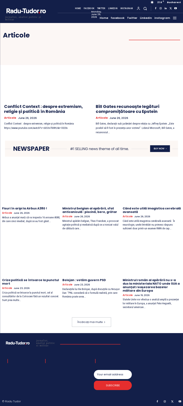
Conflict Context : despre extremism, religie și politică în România (43, 109)
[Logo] (30, 342)
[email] (113, 374)
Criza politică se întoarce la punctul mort (30, 281)
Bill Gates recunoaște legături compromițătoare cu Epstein (127, 109)
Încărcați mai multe (91, 321)
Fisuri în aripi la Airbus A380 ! (24, 208)
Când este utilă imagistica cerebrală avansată (152, 210)
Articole (10, 118)
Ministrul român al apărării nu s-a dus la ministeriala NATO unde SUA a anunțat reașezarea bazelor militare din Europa (151, 285)
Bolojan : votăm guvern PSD (84, 280)
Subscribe (113, 385)
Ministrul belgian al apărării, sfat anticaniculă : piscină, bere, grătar (89, 210)
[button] (145, 8)
